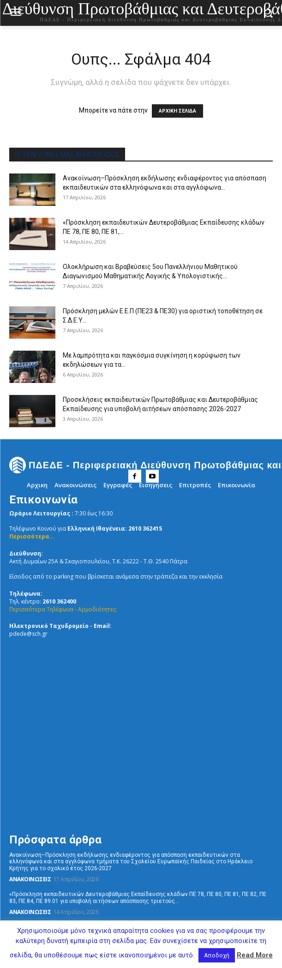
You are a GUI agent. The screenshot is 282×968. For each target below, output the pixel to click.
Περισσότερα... (32, 536)
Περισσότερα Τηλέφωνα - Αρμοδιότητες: (63, 609)
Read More (255, 955)
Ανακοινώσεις (30, 879)
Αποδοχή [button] (216, 955)
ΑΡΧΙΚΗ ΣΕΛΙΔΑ (177, 111)
